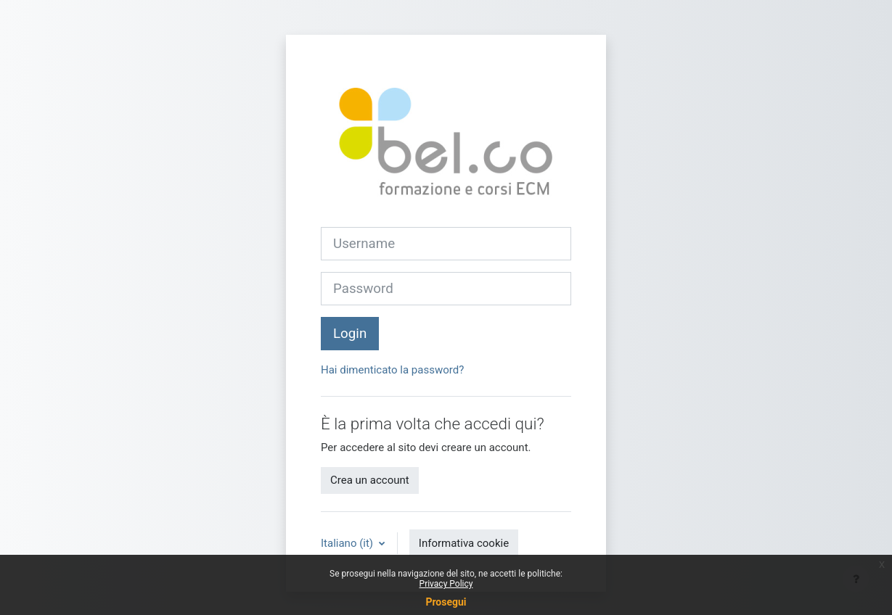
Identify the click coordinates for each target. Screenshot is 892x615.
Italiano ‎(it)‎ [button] (348, 543)
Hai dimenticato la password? (392, 369)
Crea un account (369, 480)
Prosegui (445, 602)
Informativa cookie (464, 543)
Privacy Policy (446, 584)
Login (350, 334)
